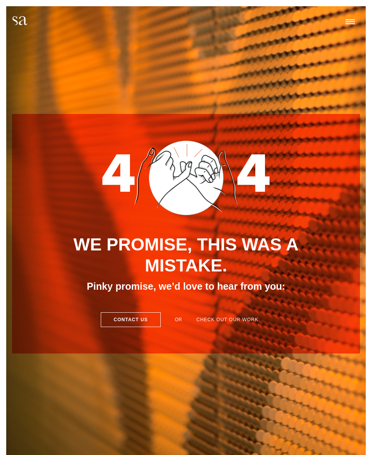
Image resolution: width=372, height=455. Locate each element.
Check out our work (227, 319)
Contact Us (131, 319)
